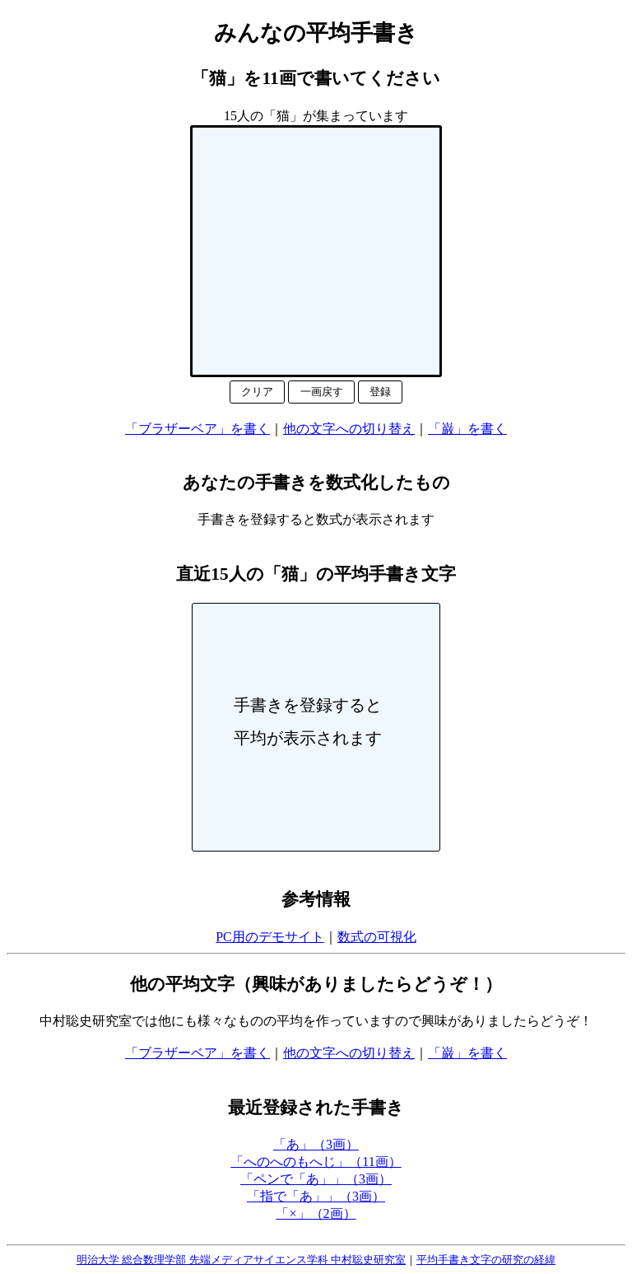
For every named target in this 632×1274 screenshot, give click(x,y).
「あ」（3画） (316, 1144)
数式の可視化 (376, 937)
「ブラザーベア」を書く (197, 429)
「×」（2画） (316, 1213)
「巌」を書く (467, 429)
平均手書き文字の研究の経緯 (485, 1259)
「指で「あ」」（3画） (316, 1196)
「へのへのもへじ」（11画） (315, 1162)
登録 (380, 391)
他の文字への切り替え (349, 429)
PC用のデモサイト (270, 937)
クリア (257, 391)
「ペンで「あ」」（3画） (316, 1179)
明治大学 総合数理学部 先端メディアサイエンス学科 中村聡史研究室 (241, 1259)
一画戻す (321, 391)
